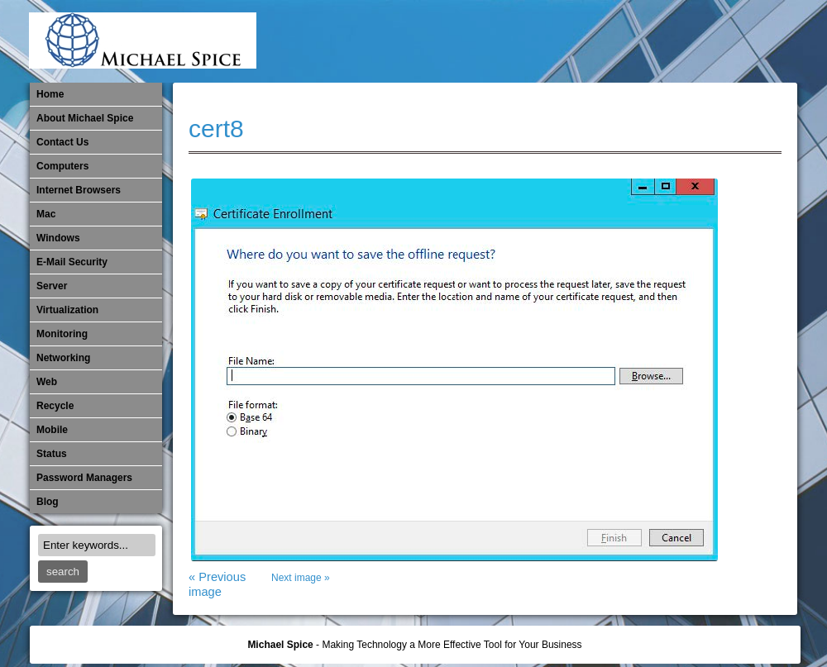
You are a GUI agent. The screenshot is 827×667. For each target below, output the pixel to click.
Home (50, 94)
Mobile (617, 41)
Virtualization (67, 310)
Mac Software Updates (562, 41)
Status (51, 454)
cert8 (216, 128)
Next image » (300, 578)
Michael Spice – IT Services (590, 41)
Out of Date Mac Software (699, 41)
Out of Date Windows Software (726, 41)
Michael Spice (280, 644)
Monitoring (644, 41)
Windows (58, 238)
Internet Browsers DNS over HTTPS (535, 41)
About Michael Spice (84, 118)
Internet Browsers (78, 190)
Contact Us (62, 142)
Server (51, 286)
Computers (62, 166)
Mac (45, 214)
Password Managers (753, 41)
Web (46, 382)
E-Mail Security (508, 41)
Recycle (55, 406)
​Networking (671, 41)
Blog (47, 501)
